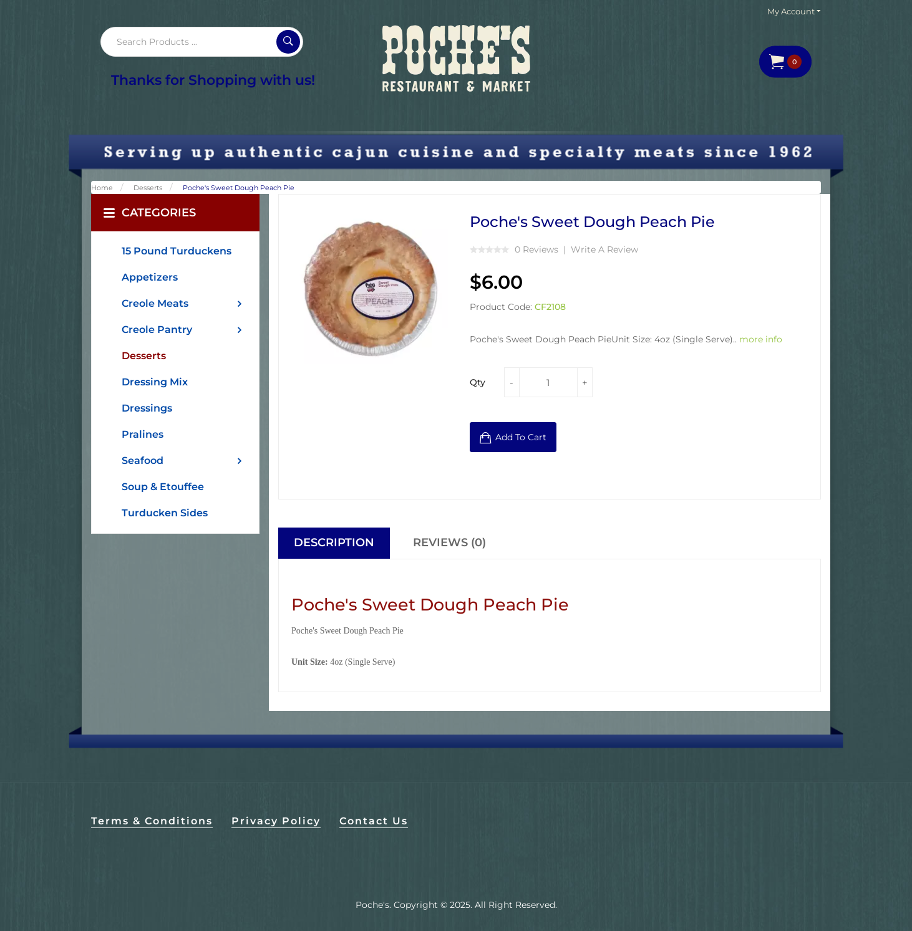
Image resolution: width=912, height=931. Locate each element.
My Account (794, 11)
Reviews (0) (449, 542)
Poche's (372, 904)
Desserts (147, 187)
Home (102, 187)
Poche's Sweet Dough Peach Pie (238, 187)
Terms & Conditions (152, 821)
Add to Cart (520, 437)
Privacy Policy (276, 821)
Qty (477, 382)
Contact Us (373, 821)
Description (334, 542)
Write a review (604, 249)
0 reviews (536, 249)
